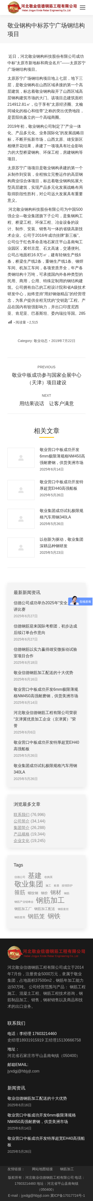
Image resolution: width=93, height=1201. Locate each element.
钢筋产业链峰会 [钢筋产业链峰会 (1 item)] (23, 901)
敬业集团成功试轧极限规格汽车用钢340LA (61, 513)
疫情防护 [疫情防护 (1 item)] (67, 885)
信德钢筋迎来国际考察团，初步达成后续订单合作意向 (45, 629)
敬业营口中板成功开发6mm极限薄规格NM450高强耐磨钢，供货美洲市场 (62, 456)
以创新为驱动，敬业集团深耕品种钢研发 (61, 542)
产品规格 (22, 834)
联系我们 (22, 814)
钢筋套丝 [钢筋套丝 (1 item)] (63, 909)
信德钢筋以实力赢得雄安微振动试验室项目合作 (45, 652)
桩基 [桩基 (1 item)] (56, 885)
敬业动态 (41, 341)
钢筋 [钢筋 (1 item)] (66, 893)
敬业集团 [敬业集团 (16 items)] (28, 884)
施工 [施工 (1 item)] (48, 885)
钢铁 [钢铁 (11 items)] (54, 916)
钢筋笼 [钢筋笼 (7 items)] (36, 916)
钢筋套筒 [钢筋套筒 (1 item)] (19, 917)
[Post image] (21, 458)
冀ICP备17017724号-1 (67, 1196)
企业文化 (22, 840)
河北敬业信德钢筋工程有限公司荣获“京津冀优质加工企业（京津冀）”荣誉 (45, 719)
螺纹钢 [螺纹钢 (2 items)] (33, 893)
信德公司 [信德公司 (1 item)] (19, 877)
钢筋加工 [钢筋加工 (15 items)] (50, 900)
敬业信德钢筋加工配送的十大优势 (43, 672)
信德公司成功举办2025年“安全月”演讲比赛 (45, 606)
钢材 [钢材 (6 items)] (55, 892)
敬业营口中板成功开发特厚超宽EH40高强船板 (61, 485)
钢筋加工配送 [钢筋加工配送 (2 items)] (44, 909)
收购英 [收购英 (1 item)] (48, 877)
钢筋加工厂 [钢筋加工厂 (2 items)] (23, 909)
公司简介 (22, 821)
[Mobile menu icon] (83, 7)
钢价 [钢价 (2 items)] (44, 893)
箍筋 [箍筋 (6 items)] (19, 892)
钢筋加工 (67, 1169)
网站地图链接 (42, 1169)
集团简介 (22, 828)
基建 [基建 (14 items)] (35, 875)
